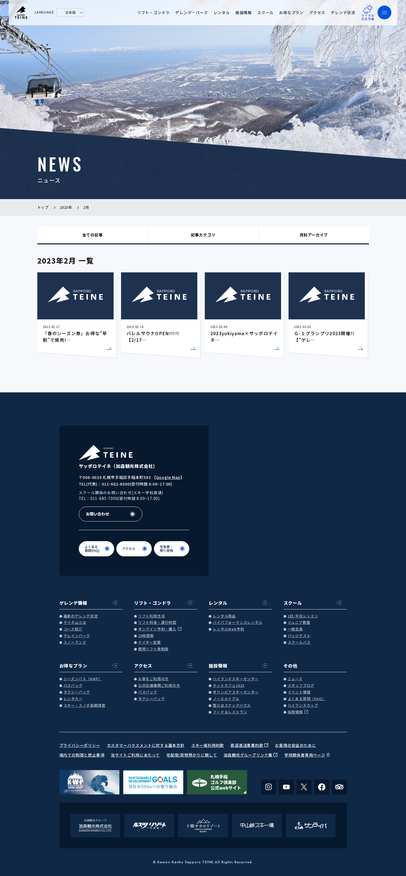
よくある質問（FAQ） (307, 699)
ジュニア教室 (299, 622)
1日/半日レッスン (303, 616)
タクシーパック (77, 692)
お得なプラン (291, 12)
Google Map (168, 477)
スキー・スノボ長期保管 (85, 705)
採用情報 (295, 712)
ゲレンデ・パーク (191, 12)
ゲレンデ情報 (73, 602)
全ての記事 (92, 235)
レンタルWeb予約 (228, 629)
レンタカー (73, 699)
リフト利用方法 (151, 616)
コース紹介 (73, 629)
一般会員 (295, 629)
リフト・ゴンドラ (153, 12)
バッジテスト (299, 635)
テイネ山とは (75, 622)
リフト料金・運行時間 (157, 622)
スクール (265, 12)
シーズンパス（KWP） (83, 679)
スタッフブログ (301, 685)
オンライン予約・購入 (157, 629)
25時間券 (146, 635)
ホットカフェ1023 (228, 685)
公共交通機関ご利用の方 (159, 685)
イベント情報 (299, 692)
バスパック (73, 685)
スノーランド (75, 642)
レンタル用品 (224, 616)
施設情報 (243, 12)
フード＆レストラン (230, 712)
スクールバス (299, 642)
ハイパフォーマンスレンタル (237, 622)
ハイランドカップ (303, 705)
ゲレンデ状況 (343, 12)
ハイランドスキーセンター (236, 679)
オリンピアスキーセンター (236, 692)
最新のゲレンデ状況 (81, 616)
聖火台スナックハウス (232, 705)
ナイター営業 (149, 642)
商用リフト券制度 (153, 649)
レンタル (222, 12)
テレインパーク (77, 635)
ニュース (295, 679)
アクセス (317, 12)
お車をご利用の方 (153, 679)
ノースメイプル (226, 699)
